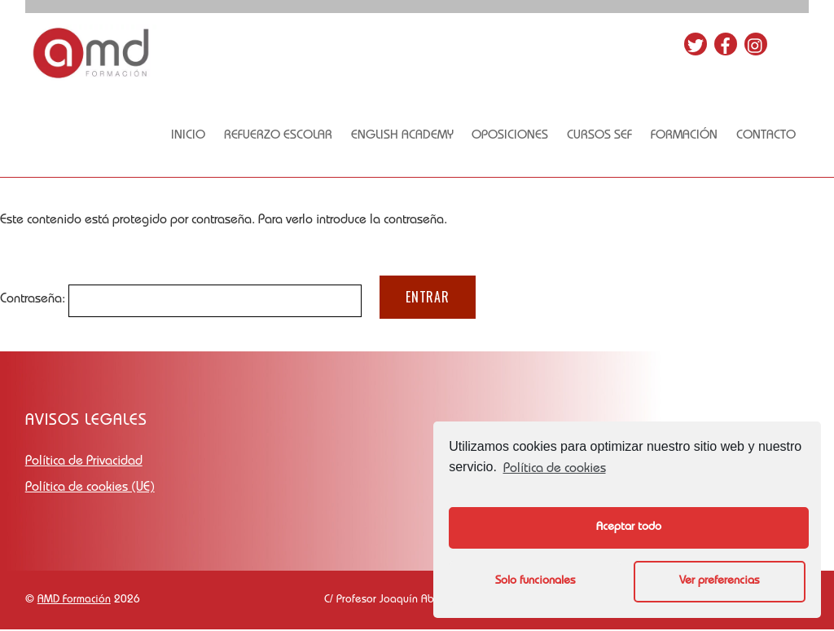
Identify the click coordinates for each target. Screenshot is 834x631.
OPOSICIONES (514, 136)
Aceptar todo (628, 527)
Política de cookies (554, 469)
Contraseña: (181, 301)
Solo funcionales (535, 581)
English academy (406, 136)
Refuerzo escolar (282, 136)
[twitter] (700, 39)
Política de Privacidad (84, 463)
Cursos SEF (604, 136)
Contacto (771, 136)
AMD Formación (74, 601)
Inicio (192, 136)
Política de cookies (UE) (90, 489)
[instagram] (760, 39)
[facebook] (730, 39)
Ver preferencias (719, 581)
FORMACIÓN (689, 136)
